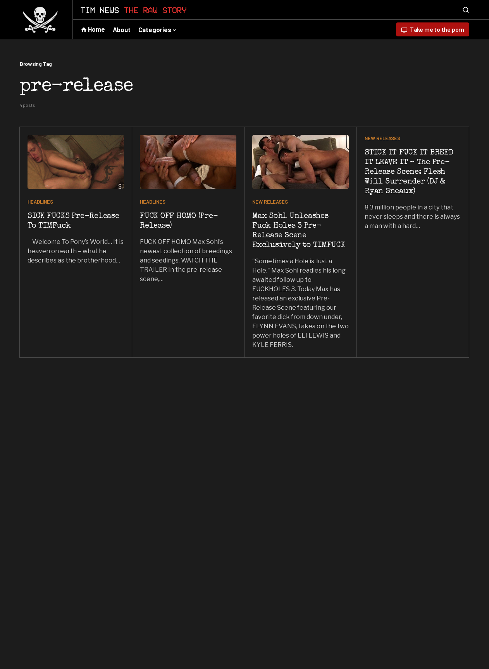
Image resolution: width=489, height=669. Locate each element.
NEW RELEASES (270, 202)
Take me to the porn (432, 29)
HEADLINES (40, 202)
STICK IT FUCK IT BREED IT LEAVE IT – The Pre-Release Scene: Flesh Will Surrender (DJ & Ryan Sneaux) (409, 172)
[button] (465, 9)
